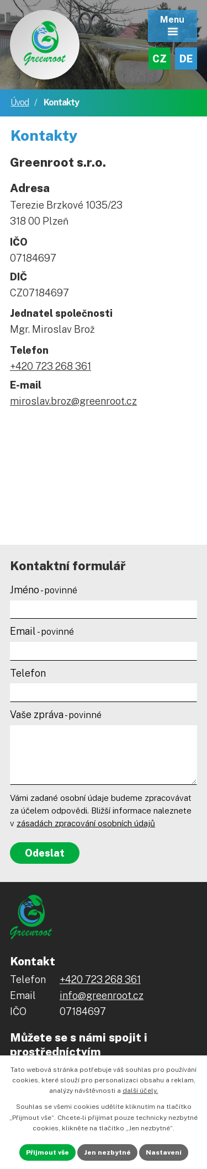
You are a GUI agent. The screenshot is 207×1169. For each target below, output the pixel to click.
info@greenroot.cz (102, 995)
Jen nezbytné (107, 1152)
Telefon (28, 673)
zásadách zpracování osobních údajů (86, 823)
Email (42, 631)
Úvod (19, 102)
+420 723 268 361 (50, 366)
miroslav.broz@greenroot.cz (73, 401)
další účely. (140, 1090)
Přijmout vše (47, 1152)
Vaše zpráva (56, 714)
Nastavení (164, 1152)
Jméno (43, 590)
